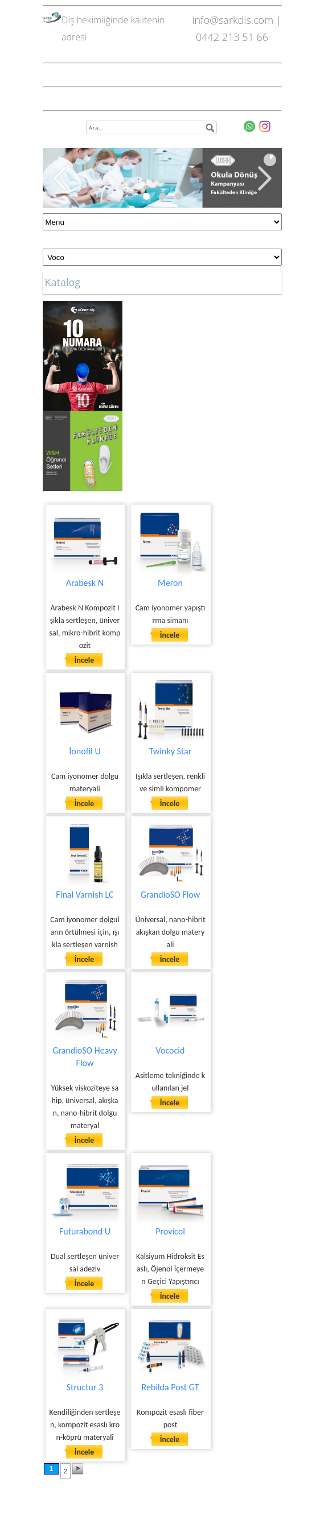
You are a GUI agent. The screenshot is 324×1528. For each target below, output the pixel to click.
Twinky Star (170, 751)
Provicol (170, 1231)
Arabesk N (85, 582)
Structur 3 (85, 1387)
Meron (170, 582)
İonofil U (84, 751)
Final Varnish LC (84, 894)
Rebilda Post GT (170, 1387)
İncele (85, 660)
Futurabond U (84, 1231)
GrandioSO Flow (170, 894)
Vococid (170, 1050)
